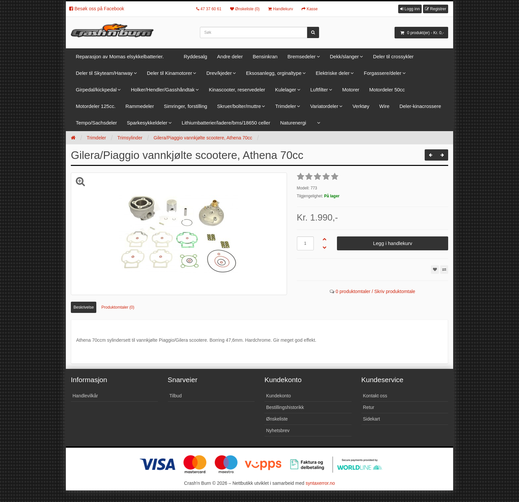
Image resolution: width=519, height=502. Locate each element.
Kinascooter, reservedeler (237, 89)
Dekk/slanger (344, 56)
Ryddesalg (195, 56)
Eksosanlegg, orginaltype (274, 73)
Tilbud (175, 395)
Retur (368, 407)
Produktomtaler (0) (117, 307)
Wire (384, 106)
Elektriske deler (333, 73)
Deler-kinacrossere (420, 106)
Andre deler (230, 56)
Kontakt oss (375, 395)
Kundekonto (278, 395)
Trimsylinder (129, 137)
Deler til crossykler (393, 56)
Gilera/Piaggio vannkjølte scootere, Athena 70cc (203, 137)
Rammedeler (139, 106)
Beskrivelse (83, 307)
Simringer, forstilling (185, 106)
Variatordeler (324, 106)
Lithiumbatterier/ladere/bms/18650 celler (226, 123)
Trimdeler (285, 106)
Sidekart (371, 419)
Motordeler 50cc (387, 89)
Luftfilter (319, 89)
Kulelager (285, 89)
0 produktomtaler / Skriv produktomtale (375, 291)
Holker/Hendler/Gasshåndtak (163, 89)
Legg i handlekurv (392, 243)
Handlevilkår (85, 395)
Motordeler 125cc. (96, 106)
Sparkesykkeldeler (147, 123)
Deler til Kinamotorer (169, 73)
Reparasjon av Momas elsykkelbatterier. (120, 56)
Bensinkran (265, 56)
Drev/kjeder (219, 73)
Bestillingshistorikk (285, 407)
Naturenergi (293, 123)
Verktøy (361, 106)
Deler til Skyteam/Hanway (104, 73)
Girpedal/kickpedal (96, 89)
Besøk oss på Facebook (96, 8)
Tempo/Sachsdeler (96, 123)
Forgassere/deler (382, 73)
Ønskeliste (277, 419)
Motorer (350, 89)
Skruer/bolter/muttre (239, 106)
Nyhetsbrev (278, 430)
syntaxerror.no (320, 483)
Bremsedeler (301, 56)
